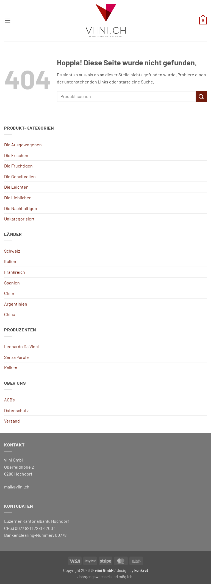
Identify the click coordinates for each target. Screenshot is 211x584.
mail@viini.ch (16, 486)
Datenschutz (16, 410)
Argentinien (15, 303)
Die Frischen (16, 155)
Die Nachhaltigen (20, 208)
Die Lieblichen (18, 197)
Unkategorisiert (19, 218)
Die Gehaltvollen (20, 176)
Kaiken (10, 367)
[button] (7, 20)
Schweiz (12, 250)
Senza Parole (16, 357)
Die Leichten (16, 186)
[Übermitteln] (201, 96)
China (9, 314)
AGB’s (9, 399)
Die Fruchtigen (18, 165)
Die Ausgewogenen (23, 144)
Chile (9, 293)
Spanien (12, 282)
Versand (12, 420)
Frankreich (14, 272)
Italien (10, 261)
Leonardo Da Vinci (21, 346)
